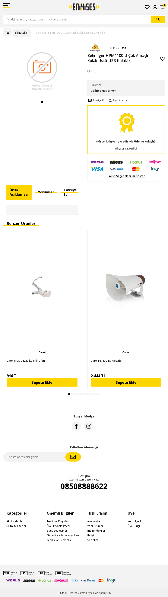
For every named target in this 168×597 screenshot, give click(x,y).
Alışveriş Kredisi (126, 148)
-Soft (61, 593)
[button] (42, 102)
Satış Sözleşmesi (57, 530)
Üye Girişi (134, 526)
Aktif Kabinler (15, 521)
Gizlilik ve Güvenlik (59, 540)
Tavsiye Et (95, 100)
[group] (42, 71)
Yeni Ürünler (95, 526)
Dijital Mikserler (16, 526)
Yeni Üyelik (135, 521)
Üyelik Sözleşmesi (58, 526)
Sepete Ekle (42, 382)
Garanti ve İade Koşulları (63, 535)
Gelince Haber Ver (103, 90)
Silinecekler (22, 33)
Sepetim (92, 540)
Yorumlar (46, 192)
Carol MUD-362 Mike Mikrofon (26, 361)
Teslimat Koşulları (58, 521)
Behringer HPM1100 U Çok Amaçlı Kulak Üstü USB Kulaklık (70, 33)
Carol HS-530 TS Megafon (107, 361)
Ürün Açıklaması (19, 192)
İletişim (91, 535)
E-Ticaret (71, 593)
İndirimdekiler (96, 530)
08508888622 (84, 486)
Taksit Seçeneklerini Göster (126, 176)
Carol (42, 352)
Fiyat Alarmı (117, 100)
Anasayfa (93, 521)
